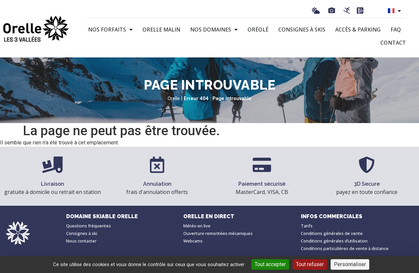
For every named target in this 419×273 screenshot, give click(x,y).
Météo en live (196, 226)
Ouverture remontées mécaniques (218, 233)
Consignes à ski (81, 233)
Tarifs (307, 226)
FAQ (396, 29)
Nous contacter (81, 241)
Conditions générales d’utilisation (334, 241)
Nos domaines (214, 29)
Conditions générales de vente (332, 233)
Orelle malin (161, 29)
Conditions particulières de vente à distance (345, 248)
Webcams (193, 241)
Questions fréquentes (88, 226)
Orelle (174, 98)
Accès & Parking (358, 29)
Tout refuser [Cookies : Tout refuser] (310, 264)
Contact (393, 42)
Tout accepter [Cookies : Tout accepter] (270, 264)
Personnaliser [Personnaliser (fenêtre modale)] (350, 264)
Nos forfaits (110, 29)
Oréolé (257, 29)
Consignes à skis (301, 29)
